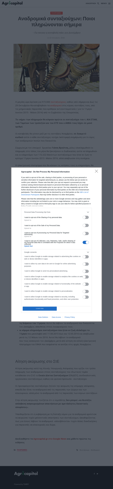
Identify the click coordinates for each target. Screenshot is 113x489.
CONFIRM (40, 308)
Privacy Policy (70, 318)
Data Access (56, 318)
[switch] (86, 216)
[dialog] (56, 244)
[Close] (97, 171)
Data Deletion (43, 318)
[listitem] (56, 211)
